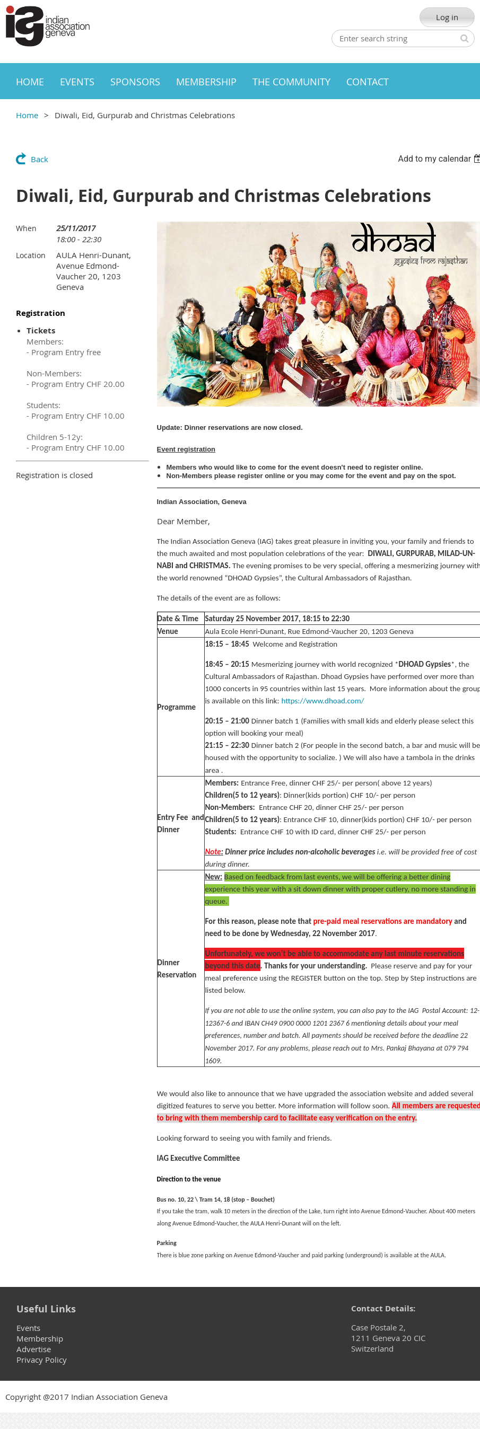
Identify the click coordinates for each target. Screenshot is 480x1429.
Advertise (33, 1349)
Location (31, 255)
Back (39, 159)
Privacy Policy (41, 1359)
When (26, 228)
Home (27, 115)
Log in (447, 17)
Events (28, 1327)
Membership (39, 1338)
